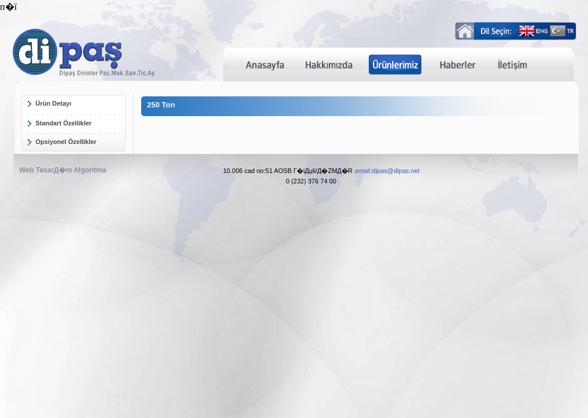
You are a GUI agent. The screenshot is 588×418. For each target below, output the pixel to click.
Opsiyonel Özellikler (65, 141)
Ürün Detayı (53, 103)
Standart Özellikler (63, 123)
